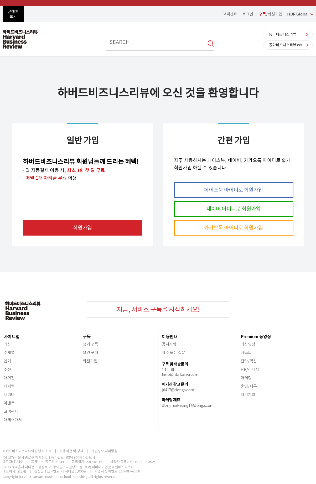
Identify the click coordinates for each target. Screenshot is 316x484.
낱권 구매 (90, 352)
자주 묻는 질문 (173, 352)
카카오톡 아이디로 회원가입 (233, 227)
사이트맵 (11, 336)
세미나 (9, 394)
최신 (7, 344)
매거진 (9, 377)
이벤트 (9, 402)
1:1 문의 (168, 369)
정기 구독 (90, 344)
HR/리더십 (250, 369)
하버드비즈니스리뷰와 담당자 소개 (27, 451)
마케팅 (246, 377)
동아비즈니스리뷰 (282, 34)
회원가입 (82, 227)
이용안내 (170, 336)
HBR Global (298, 14)
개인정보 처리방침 (104, 451)
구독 (87, 336)
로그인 (247, 14)
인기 (7, 360)
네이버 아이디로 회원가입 (233, 208)
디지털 (9, 386)
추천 (7, 369)
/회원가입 (270, 14)
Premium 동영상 (256, 336)
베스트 (246, 352)
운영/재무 (249, 386)
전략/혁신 (249, 360)
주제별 (9, 352)
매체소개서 (13, 419)
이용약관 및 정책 (71, 451)
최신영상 (248, 344)
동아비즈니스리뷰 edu (286, 45)
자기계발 (248, 394)
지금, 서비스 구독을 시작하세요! (158, 309)
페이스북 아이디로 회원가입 (233, 189)
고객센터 (230, 14)
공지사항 (169, 344)
